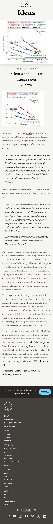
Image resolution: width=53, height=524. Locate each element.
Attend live (8, 441)
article (29, 132)
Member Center (9, 501)
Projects (8, 445)
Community (8, 483)
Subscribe (45, 392)
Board (6, 473)
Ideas (6, 416)
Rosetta (6, 465)
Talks (6, 430)
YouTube (7, 437)
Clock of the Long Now (38, 342)
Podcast (7, 434)
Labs (5, 452)
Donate (7, 491)
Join (5, 494)
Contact (7, 504)
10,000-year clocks (10, 449)
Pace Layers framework (12, 423)
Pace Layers (8, 458)
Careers (6, 486)
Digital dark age (9, 426)
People (7, 469)
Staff (5, 476)
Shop (5, 498)
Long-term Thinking (26, 69)
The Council (8, 480)
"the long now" (9, 419)
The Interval (8, 455)
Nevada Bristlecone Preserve (14, 462)
